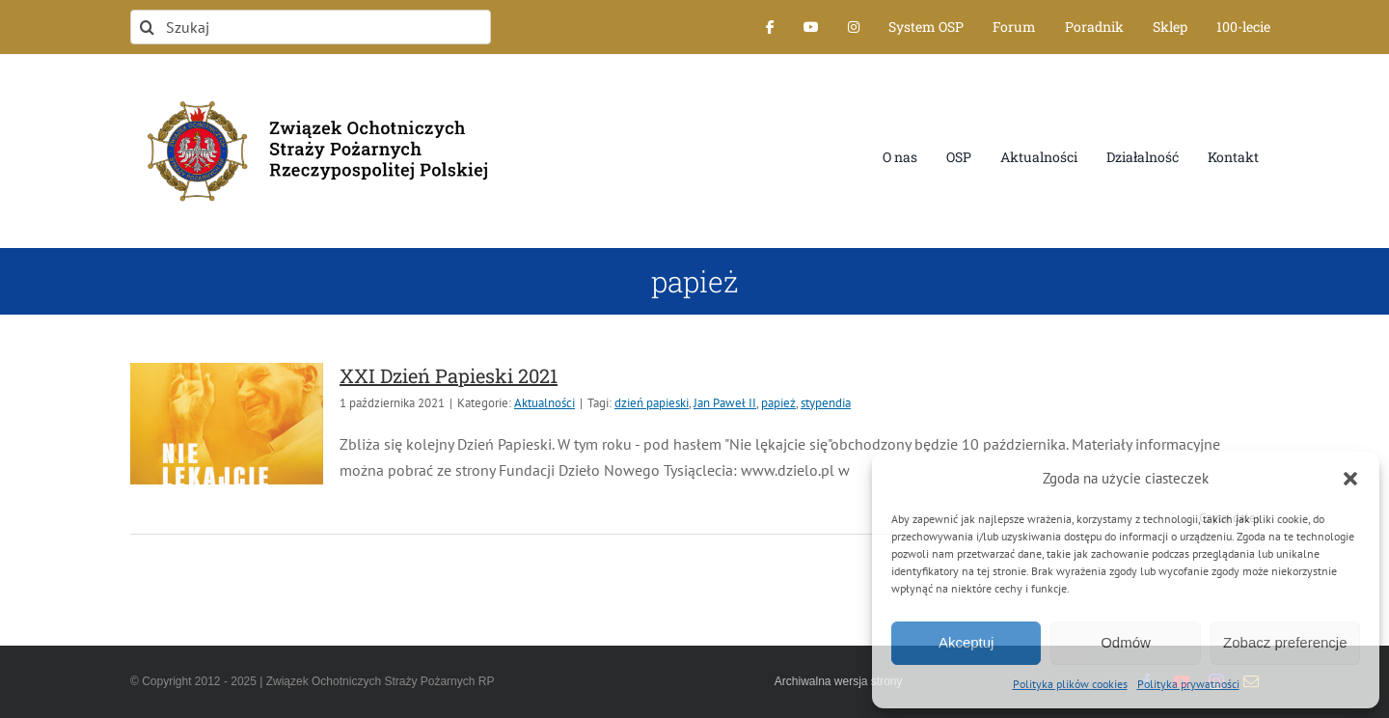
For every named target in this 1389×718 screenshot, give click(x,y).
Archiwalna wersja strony (839, 681)
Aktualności (544, 403)
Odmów (1126, 642)
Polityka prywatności (1188, 684)
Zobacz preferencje (1285, 642)
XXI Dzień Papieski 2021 (449, 375)
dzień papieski (651, 403)
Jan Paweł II (725, 403)
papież (778, 403)
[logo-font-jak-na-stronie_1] (310, 90)
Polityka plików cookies (1070, 684)
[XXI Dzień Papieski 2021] (226, 423)
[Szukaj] (310, 27)
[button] (1350, 478)
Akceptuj (966, 642)
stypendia (826, 403)
